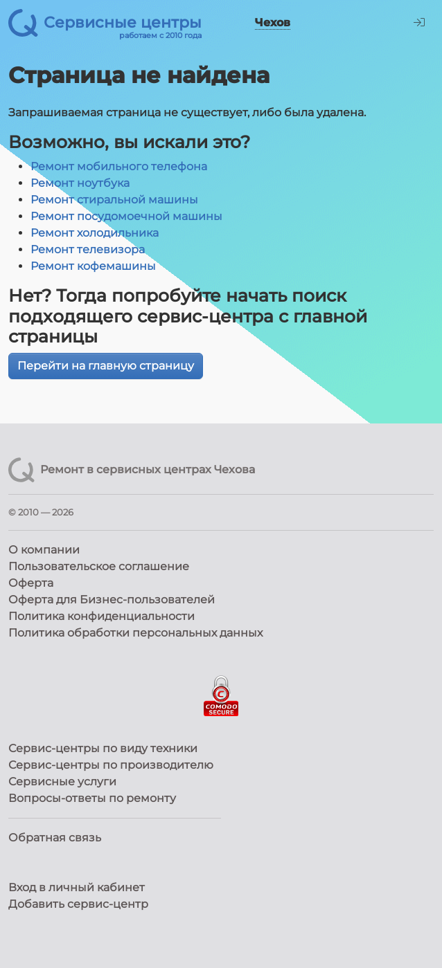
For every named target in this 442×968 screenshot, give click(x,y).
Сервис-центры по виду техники (102, 748)
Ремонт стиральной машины (114, 199)
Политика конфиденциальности (101, 616)
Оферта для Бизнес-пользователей (111, 599)
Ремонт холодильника (94, 232)
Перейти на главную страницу (105, 365)
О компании (44, 549)
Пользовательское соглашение (98, 566)
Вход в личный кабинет (76, 887)
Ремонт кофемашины (93, 266)
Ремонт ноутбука (80, 183)
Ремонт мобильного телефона (118, 166)
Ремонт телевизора (87, 249)
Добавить (78, 904)
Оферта (30, 583)
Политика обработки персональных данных (135, 632)
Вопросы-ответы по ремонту (92, 798)
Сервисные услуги (62, 781)
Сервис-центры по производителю (110, 764)
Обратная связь (54, 837)
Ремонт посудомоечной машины (126, 216)
